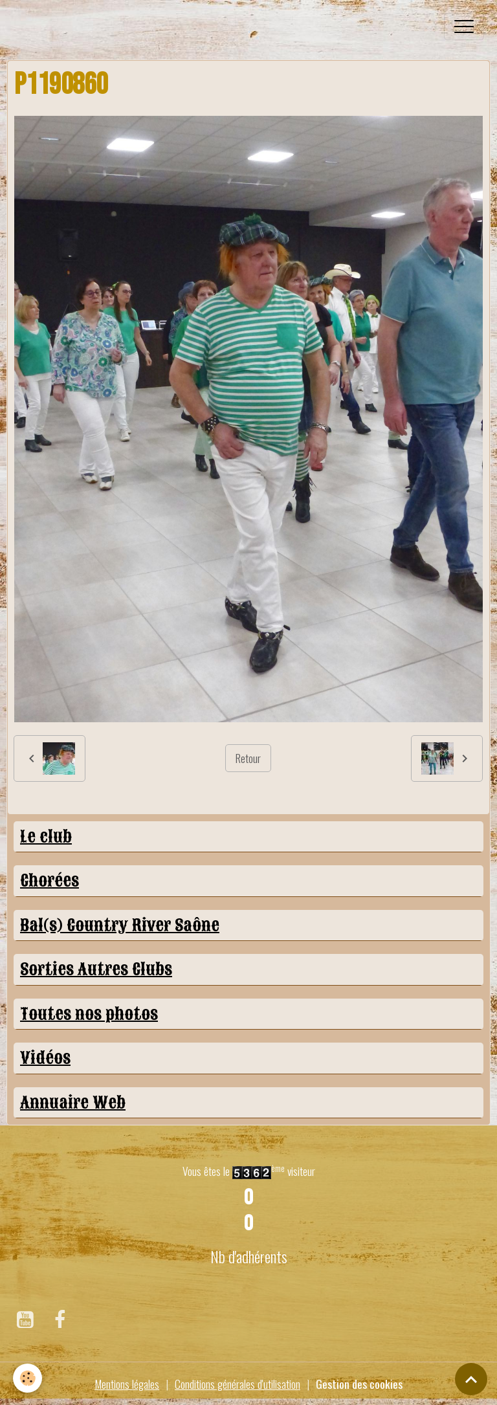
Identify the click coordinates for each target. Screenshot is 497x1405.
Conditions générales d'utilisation (237, 1383)
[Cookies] (27, 1378)
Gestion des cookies (359, 1383)
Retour (248, 757)
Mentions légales (126, 1383)
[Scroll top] (471, 1379)
